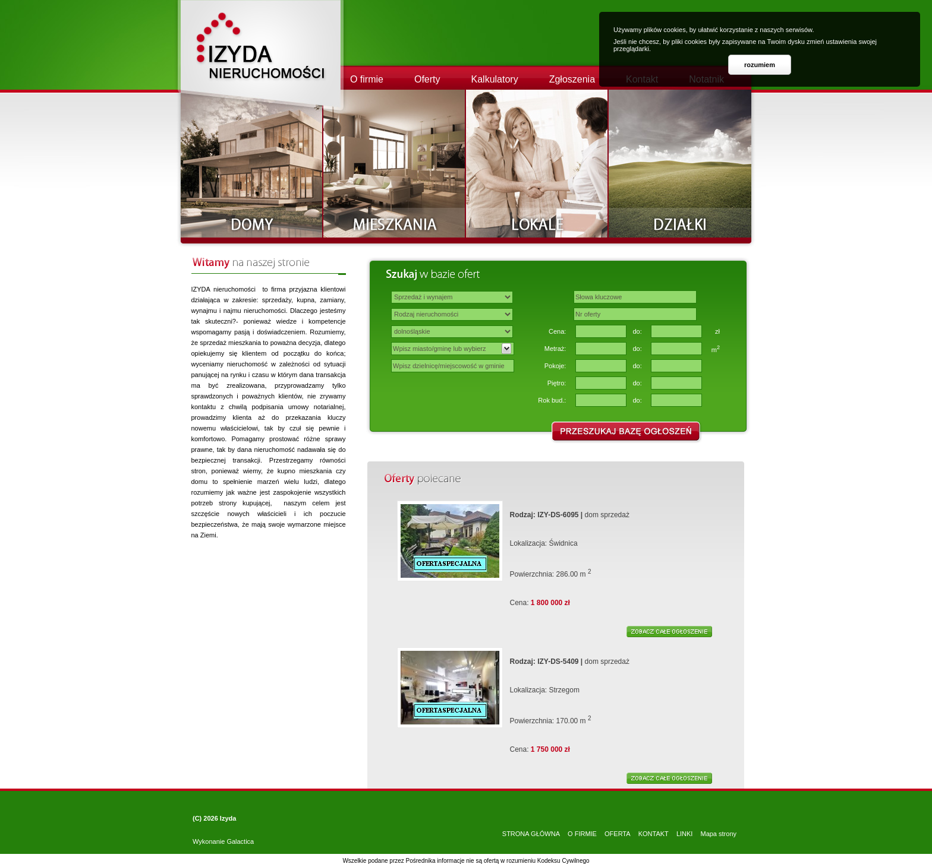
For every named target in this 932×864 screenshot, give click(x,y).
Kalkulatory (494, 79)
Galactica (240, 841)
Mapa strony (718, 833)
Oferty (427, 79)
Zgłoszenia (572, 79)
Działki (680, 164)
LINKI (684, 833)
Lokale (537, 164)
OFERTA (617, 833)
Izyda (228, 818)
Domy (252, 164)
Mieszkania (394, 164)
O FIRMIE (582, 833)
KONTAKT (653, 833)
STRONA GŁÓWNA (531, 833)
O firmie (366, 79)
